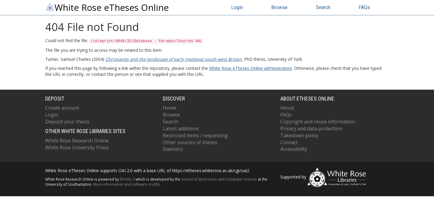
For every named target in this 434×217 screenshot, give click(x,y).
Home (169, 107)
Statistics (173, 149)
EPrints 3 (127, 179)
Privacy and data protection (311, 128)
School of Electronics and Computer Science (219, 179)
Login (237, 7)
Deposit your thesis (67, 121)
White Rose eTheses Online (107, 8)
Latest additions (181, 128)
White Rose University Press (77, 147)
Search (323, 7)
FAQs (364, 7)
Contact (289, 142)
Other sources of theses (190, 142)
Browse (279, 7)
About (287, 107)
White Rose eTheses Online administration (250, 68)
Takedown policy (299, 135)
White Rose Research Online (77, 140)
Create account (62, 107)
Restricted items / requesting (195, 135)
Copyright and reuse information (317, 121)
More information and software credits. (127, 184)
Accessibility (293, 149)
